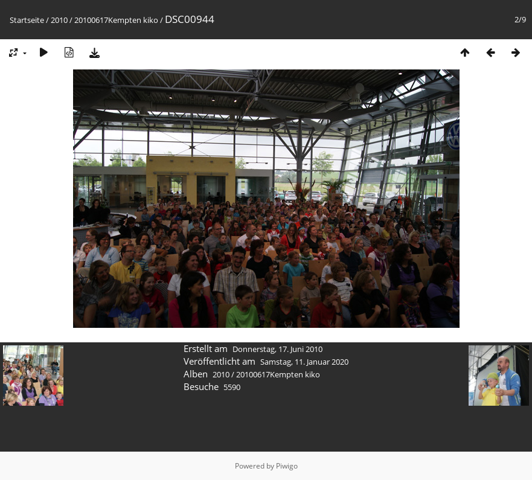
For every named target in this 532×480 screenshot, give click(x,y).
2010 (59, 19)
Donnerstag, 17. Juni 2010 (277, 349)
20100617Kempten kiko (116, 19)
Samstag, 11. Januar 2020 (304, 361)
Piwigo (287, 466)
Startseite (27, 19)
